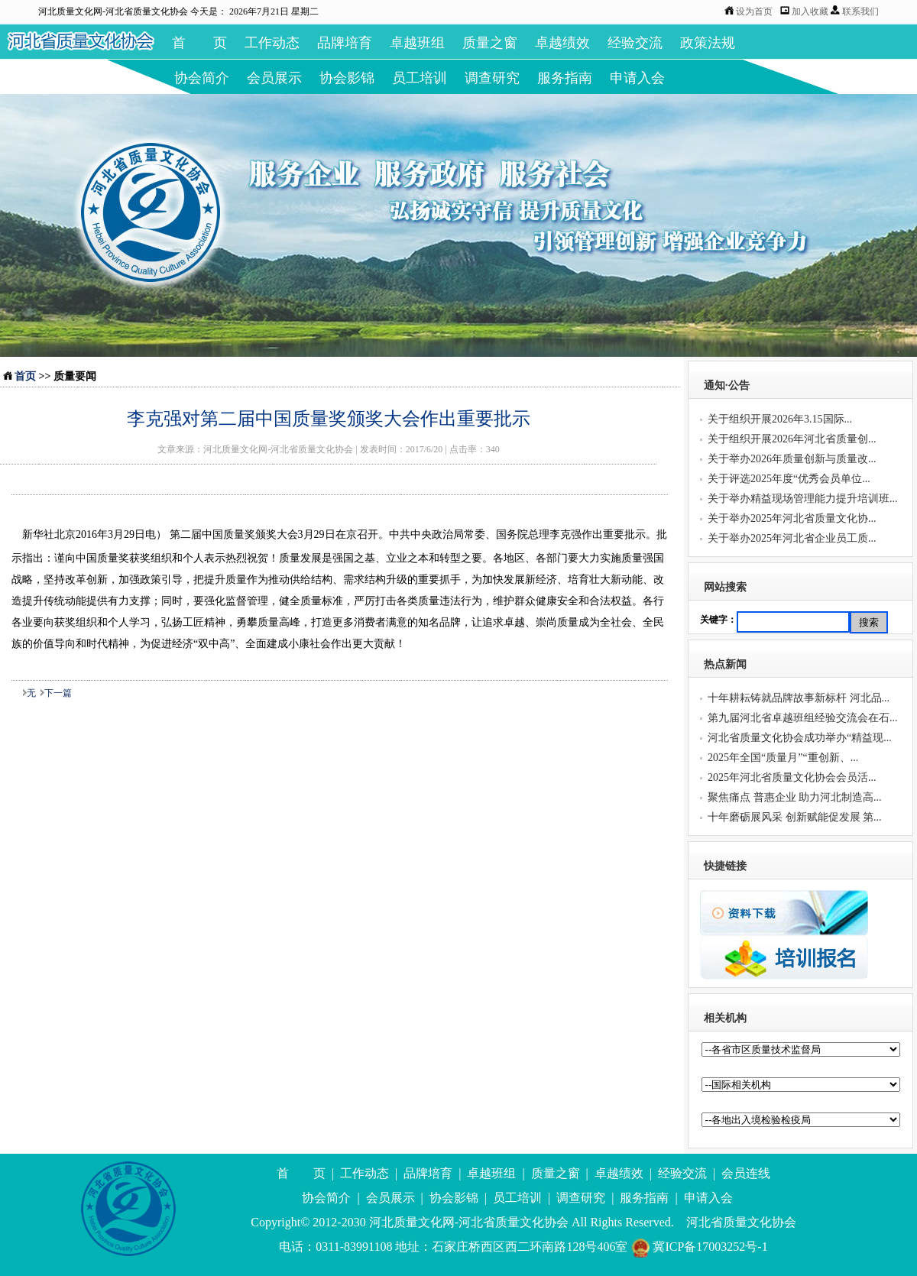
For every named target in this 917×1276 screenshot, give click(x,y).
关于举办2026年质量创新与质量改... (792, 459)
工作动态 (272, 42)
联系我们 (860, 11)
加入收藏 (811, 11)
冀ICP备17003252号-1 (698, 1246)
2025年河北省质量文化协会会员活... (792, 777)
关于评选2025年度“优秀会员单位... (789, 478)
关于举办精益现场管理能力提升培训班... (803, 498)
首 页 (199, 42)
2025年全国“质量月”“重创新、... (783, 757)
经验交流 (635, 42)
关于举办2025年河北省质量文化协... (792, 518)
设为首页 (754, 11)
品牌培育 (344, 42)
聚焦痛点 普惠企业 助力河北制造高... (795, 797)
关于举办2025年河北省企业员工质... (792, 538)
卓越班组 (417, 42)
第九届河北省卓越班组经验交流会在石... (803, 718)
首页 (25, 376)
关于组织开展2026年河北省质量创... (792, 439)
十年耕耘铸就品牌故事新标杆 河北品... (798, 698)
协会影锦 (346, 78)
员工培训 (419, 78)
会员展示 (274, 78)
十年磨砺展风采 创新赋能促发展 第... (795, 817)
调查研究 (492, 78)
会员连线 (745, 1173)
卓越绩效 (562, 42)
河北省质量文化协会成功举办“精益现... (800, 737)
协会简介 (201, 78)
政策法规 (707, 42)
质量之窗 (489, 42)
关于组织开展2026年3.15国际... (780, 419)
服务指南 (564, 78)
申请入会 (637, 78)
